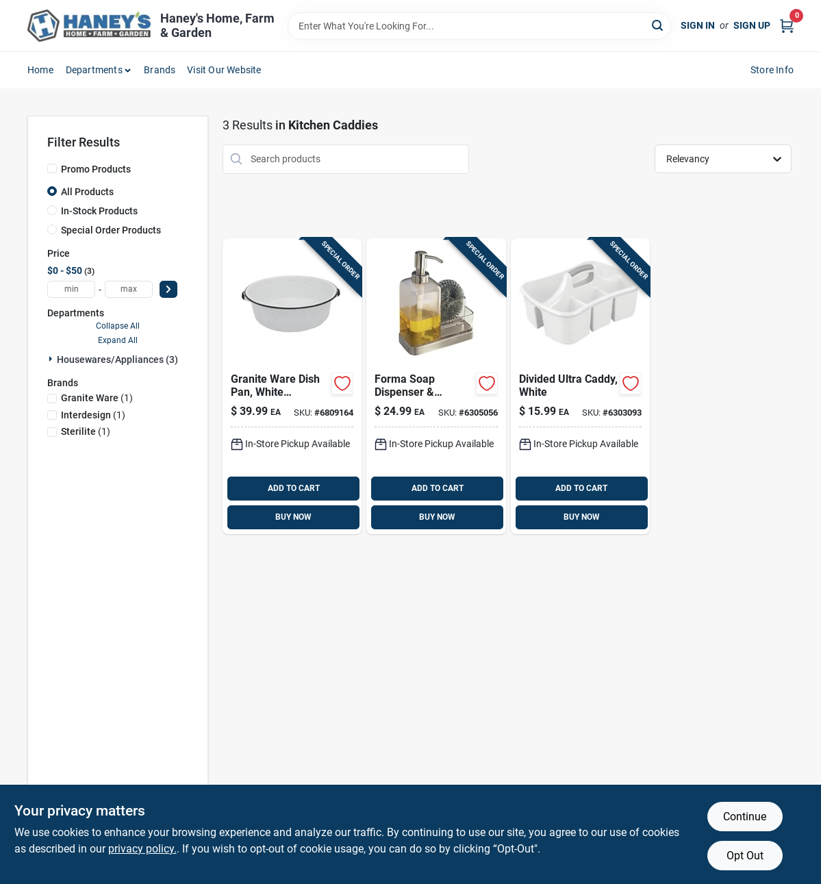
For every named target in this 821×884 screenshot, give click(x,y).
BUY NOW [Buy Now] (293, 517)
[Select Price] (168, 289)
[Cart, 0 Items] (787, 25)
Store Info (772, 69)
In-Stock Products (99, 210)
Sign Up (751, 25)
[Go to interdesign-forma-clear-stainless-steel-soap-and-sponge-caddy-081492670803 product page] (435, 386)
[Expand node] (52, 359)
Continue (744, 816)
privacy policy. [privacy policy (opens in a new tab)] (142, 848)
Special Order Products (111, 230)
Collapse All (118, 326)
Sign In (698, 25)
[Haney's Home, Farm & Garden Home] (89, 26)
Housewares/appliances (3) (117, 359)
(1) (97, 397)
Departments (94, 69)
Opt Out (745, 855)
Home (40, 69)
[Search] (658, 25)
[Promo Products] (52, 168)
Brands (159, 69)
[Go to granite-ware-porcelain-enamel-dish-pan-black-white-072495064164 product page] (292, 386)
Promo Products (96, 169)
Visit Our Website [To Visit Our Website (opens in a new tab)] (224, 69)
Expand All (118, 340)
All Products (87, 191)
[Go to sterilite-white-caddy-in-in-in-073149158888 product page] (580, 386)
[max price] (129, 289)
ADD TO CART (294, 488)
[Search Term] (479, 26)
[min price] (71, 289)
